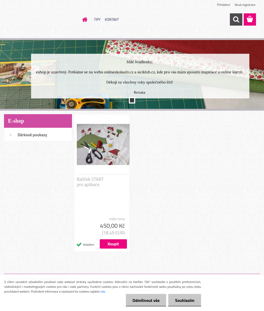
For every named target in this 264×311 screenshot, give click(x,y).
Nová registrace (245, 4)
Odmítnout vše (146, 300)
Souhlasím (184, 300)
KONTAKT (112, 19)
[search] (236, 19)
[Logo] (40, 19)
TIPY (97, 19)
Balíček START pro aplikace (90, 182)
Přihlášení (223, 4)
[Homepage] (84, 19)
